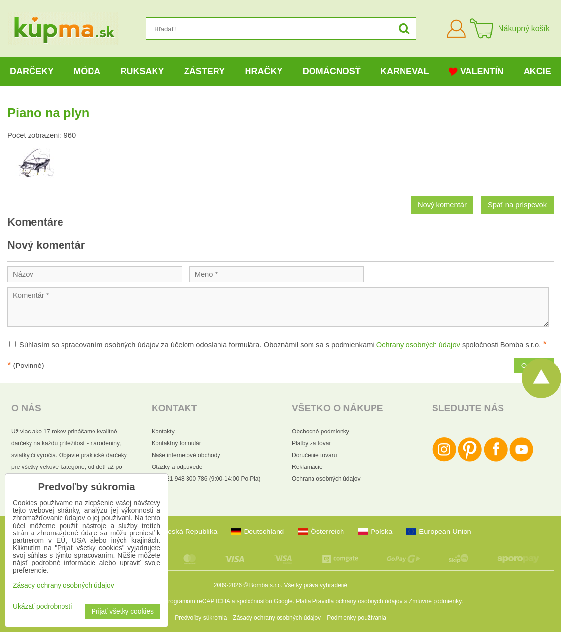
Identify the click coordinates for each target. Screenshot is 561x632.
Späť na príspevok (517, 205)
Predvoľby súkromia (201, 617)
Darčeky (32, 71)
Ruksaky (142, 71)
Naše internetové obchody (186, 455)
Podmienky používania (356, 617)
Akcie (537, 71)
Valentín (476, 71)
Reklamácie (307, 467)
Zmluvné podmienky (435, 601)
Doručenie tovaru (314, 455)
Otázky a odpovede (177, 467)
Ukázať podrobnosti (42, 606)
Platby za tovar (311, 443)
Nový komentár (442, 205)
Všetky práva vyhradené (315, 585)
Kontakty (163, 431)
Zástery (204, 71)
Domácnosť (332, 71)
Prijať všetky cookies (123, 611)
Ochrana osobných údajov (326, 478)
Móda (86, 71)
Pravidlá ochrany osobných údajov (357, 601)
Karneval (404, 71)
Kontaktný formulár (176, 443)
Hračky (263, 71)
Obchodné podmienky (320, 431)
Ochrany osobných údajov (418, 345)
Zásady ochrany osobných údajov (277, 617)
